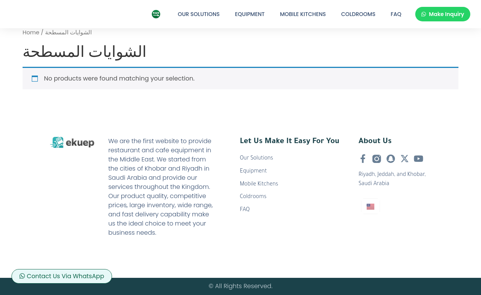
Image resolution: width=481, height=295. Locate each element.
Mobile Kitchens (303, 14)
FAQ (396, 14)
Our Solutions (199, 14)
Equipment (250, 14)
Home (31, 32)
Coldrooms (358, 14)
